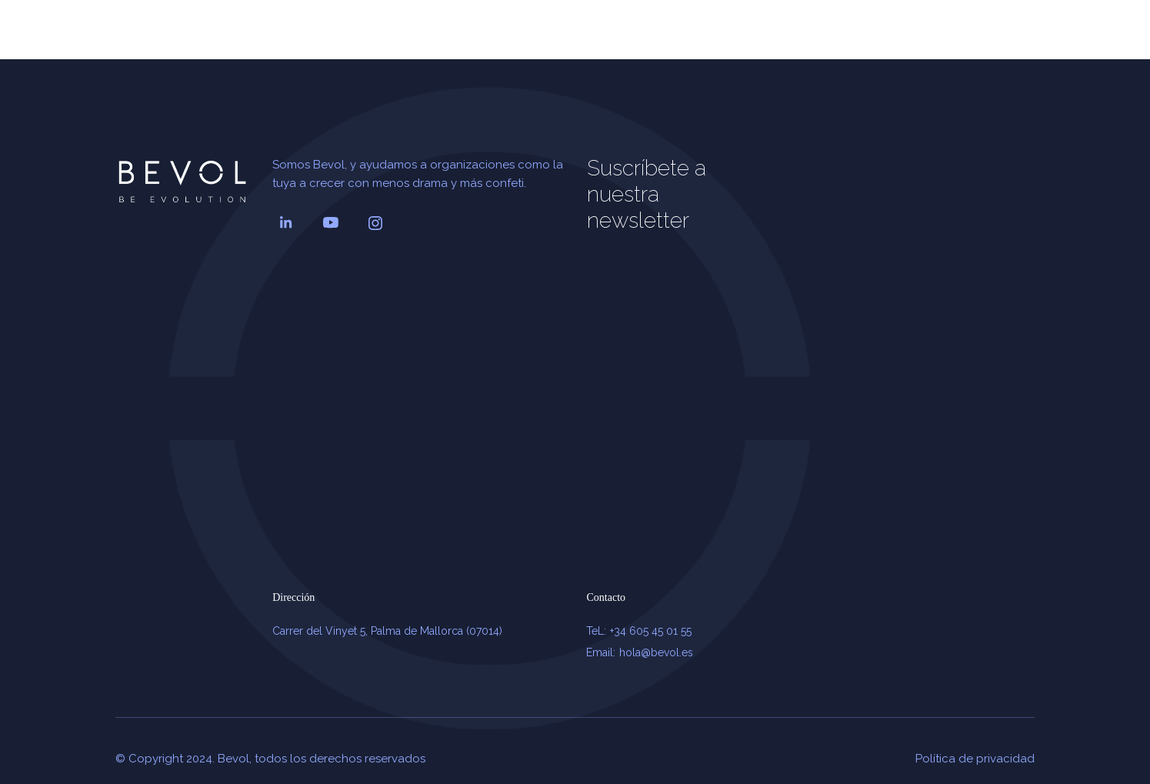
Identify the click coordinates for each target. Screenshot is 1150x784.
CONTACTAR (975, 37)
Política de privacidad (975, 759)
